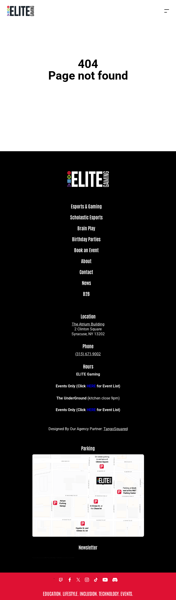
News (86, 283)
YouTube (105, 579)
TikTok (96, 580)
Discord (114, 579)
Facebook (70, 580)
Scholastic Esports (86, 217)
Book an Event (86, 250)
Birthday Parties (86, 239)
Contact (86, 272)
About (86, 261)
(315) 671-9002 (88, 354)
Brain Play (86, 228)
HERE (91, 386)
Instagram (87, 580)
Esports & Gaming (86, 206)
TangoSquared (116, 429)
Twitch (61, 580)
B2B (86, 294)
